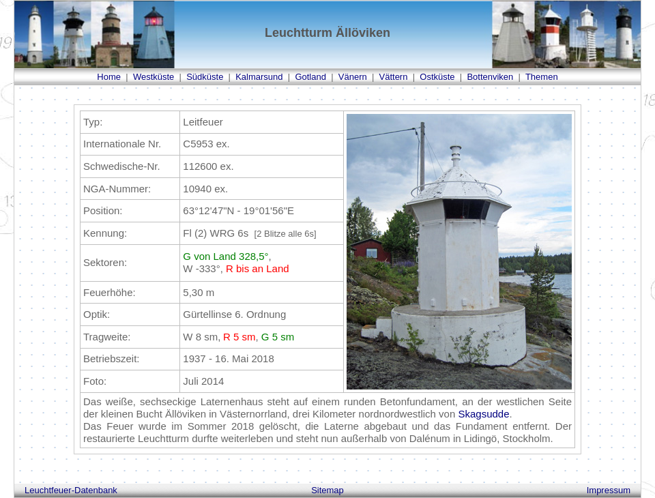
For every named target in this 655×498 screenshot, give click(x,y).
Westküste (153, 77)
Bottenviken (490, 77)
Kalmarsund (258, 77)
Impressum (608, 490)
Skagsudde (483, 414)
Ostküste (437, 77)
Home (109, 77)
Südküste (204, 77)
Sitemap (327, 490)
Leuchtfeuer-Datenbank (71, 490)
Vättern (393, 77)
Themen (541, 77)
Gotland (310, 77)
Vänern (352, 77)
